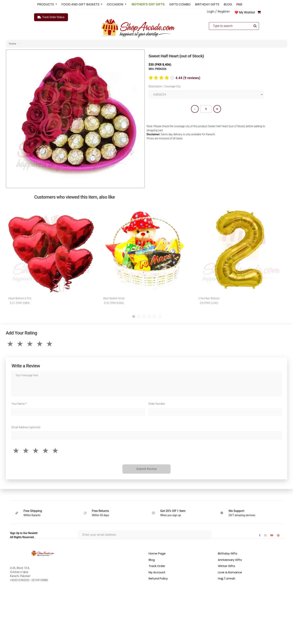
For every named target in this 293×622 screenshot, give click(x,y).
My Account (157, 572)
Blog (152, 560)
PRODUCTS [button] (46, 4)
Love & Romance (230, 572)
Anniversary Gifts (230, 560)
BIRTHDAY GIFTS (207, 4)
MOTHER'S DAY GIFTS (148, 4)
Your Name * (19, 403)
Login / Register (218, 11)
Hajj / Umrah (226, 578)
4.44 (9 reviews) (187, 78)
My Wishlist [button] (247, 12)
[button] (133, 316)
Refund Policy (158, 578)
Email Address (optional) (26, 427)
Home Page (157, 553)
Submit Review (146, 469)
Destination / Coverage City (165, 86)
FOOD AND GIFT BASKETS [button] (80, 4)
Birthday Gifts (227, 553)
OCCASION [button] (115, 4)
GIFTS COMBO (180, 4)
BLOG (228, 4)
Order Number (156, 403)
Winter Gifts (226, 566)
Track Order (157, 566)
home (12, 43)
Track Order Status (51, 17)
